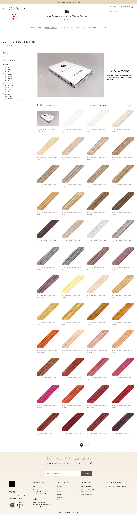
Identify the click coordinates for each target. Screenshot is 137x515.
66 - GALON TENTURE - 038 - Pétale (97, 379)
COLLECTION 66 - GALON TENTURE (46, 130)
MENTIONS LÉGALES (68, 513)
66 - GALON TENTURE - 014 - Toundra (97, 213)
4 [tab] (73, 99)
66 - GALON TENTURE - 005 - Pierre (72, 158)
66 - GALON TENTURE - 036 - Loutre (47, 379)
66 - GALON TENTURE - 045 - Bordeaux (72, 434)
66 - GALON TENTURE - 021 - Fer (72, 268)
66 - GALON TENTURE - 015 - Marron (122, 213)
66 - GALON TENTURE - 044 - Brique (47, 434)
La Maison (86, 482)
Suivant (89, 445)
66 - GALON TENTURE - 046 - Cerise (97, 434)
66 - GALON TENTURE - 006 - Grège (97, 158)
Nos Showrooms (113, 482)
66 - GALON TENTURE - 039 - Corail (122, 379)
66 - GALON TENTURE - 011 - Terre (122, 186)
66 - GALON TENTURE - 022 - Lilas (97, 268)
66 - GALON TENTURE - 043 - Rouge (122, 406)
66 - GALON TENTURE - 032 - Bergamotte (47, 351)
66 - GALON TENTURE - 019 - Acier (122, 241)
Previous (40, 75)
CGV (60, 513)
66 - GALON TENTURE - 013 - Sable (72, 213)
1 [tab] (67, 99)
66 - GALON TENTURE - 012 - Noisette (47, 213)
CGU (76, 513)
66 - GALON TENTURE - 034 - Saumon (97, 351)
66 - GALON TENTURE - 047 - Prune (122, 434)
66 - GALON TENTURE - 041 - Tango (72, 406)
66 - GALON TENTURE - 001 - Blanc (72, 130)
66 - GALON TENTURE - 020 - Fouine (47, 268)
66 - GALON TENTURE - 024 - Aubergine (47, 296)
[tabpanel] (70, 75)
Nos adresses (39, 482)
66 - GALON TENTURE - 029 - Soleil (72, 323)
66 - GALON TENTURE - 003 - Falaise (122, 130)
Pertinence (115, 105)
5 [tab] (75, 99)
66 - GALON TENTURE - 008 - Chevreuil (47, 186)
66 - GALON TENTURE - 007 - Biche (122, 158)
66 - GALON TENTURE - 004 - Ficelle (47, 158)
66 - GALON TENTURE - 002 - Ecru (97, 130)
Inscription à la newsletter (68, 458)
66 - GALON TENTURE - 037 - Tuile (72, 379)
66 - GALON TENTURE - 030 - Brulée (97, 323)
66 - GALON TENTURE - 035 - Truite (122, 351)
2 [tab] (69, 99)
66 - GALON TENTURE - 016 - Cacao (47, 241)
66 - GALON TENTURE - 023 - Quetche (122, 268)
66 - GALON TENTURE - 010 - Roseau (97, 186)
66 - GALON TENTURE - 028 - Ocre (47, 323)
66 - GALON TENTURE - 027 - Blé (122, 296)
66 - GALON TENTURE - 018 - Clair (97, 241)
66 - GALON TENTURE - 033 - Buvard (72, 351)
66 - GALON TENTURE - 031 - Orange (122, 323)
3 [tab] (71, 99)
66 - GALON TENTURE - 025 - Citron (72, 296)
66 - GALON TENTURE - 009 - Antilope (72, 186)
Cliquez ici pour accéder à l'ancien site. (68, 2)
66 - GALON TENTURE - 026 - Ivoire (97, 296)
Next (101, 75)
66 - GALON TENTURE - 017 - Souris (72, 241)
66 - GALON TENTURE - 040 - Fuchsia (47, 406)
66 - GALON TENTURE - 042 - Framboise (97, 406)
